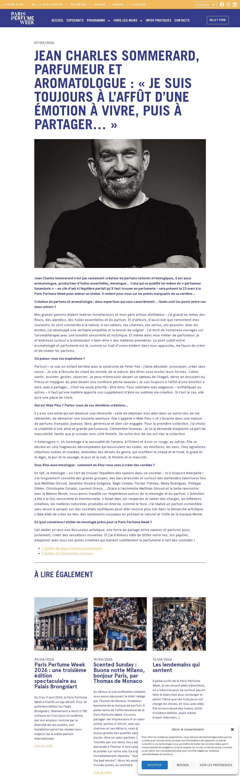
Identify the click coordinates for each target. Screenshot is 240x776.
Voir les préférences (216, 765)
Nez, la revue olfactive (47, 4)
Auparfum (99, 4)
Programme (97, 20)
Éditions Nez (78, 4)
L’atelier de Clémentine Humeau (67, 553)
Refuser (183, 765)
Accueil (56, 21)
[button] (232, 729)
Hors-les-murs (126, 20)
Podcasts (117, 4)
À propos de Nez (14, 4)
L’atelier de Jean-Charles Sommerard (72, 548)
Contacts (180, 21)
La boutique (138, 4)
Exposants (73, 21)
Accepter (155, 765)
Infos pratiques (157, 21)
